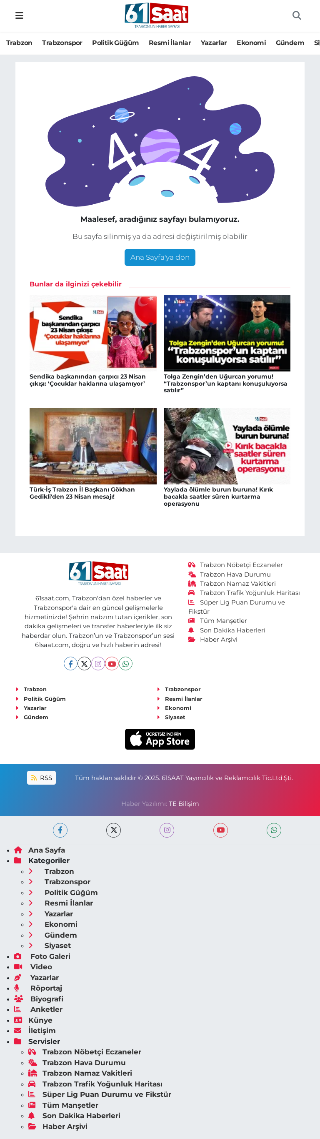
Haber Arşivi (213, 639)
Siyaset (171, 717)
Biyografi (38, 999)
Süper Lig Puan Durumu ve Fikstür (99, 1094)
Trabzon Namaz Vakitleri (232, 583)
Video (33, 967)
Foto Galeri (42, 956)
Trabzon (19, 43)
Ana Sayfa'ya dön (160, 257)
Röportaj (38, 988)
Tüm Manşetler (218, 621)
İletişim (35, 1030)
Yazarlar (214, 43)
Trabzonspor (62, 43)
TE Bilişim (184, 804)
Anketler (38, 1009)
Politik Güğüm (115, 43)
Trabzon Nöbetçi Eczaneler (235, 565)
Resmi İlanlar (170, 43)
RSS (41, 778)
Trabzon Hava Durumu (229, 574)
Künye (33, 1020)
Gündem (290, 43)
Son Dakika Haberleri (227, 630)
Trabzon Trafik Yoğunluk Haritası (244, 593)
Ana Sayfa (39, 850)
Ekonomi (251, 43)
